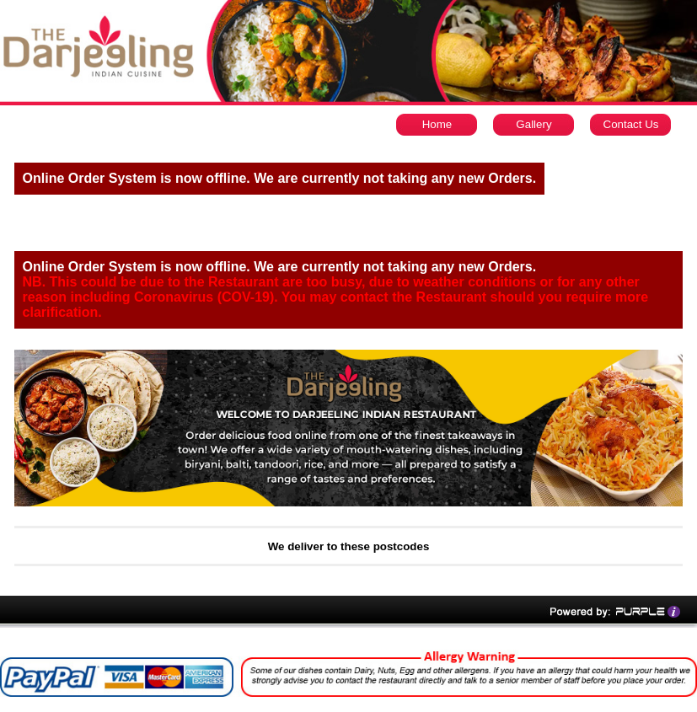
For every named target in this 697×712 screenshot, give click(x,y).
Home (437, 124)
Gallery (533, 124)
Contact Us (631, 124)
